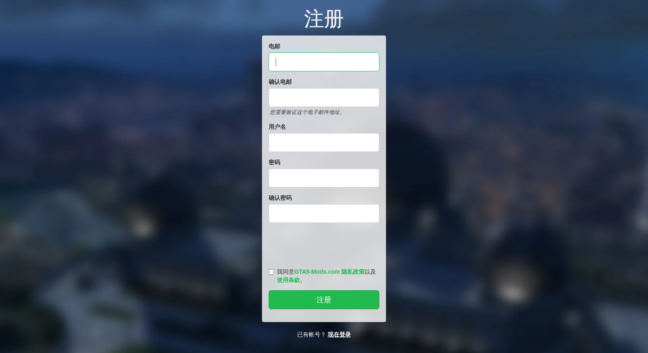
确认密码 (280, 197)
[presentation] (325, 243)
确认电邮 (280, 81)
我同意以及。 (322, 275)
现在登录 (339, 334)
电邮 (274, 46)
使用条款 (288, 280)
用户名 (277, 126)
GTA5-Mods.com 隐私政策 (329, 271)
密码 (274, 162)
